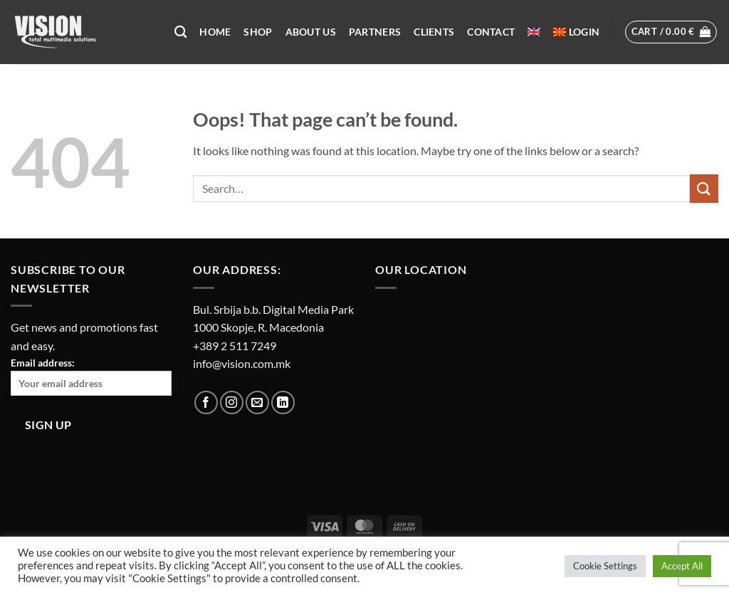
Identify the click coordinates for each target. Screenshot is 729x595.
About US (310, 32)
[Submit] (704, 188)
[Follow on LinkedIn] (283, 402)
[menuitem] (534, 32)
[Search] (180, 32)
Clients (434, 32)
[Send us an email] (257, 402)
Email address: (91, 376)
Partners (375, 32)
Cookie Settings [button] (605, 566)
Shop (257, 32)
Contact (491, 32)
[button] (584, 32)
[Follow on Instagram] (231, 402)
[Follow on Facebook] (206, 402)
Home (215, 32)
